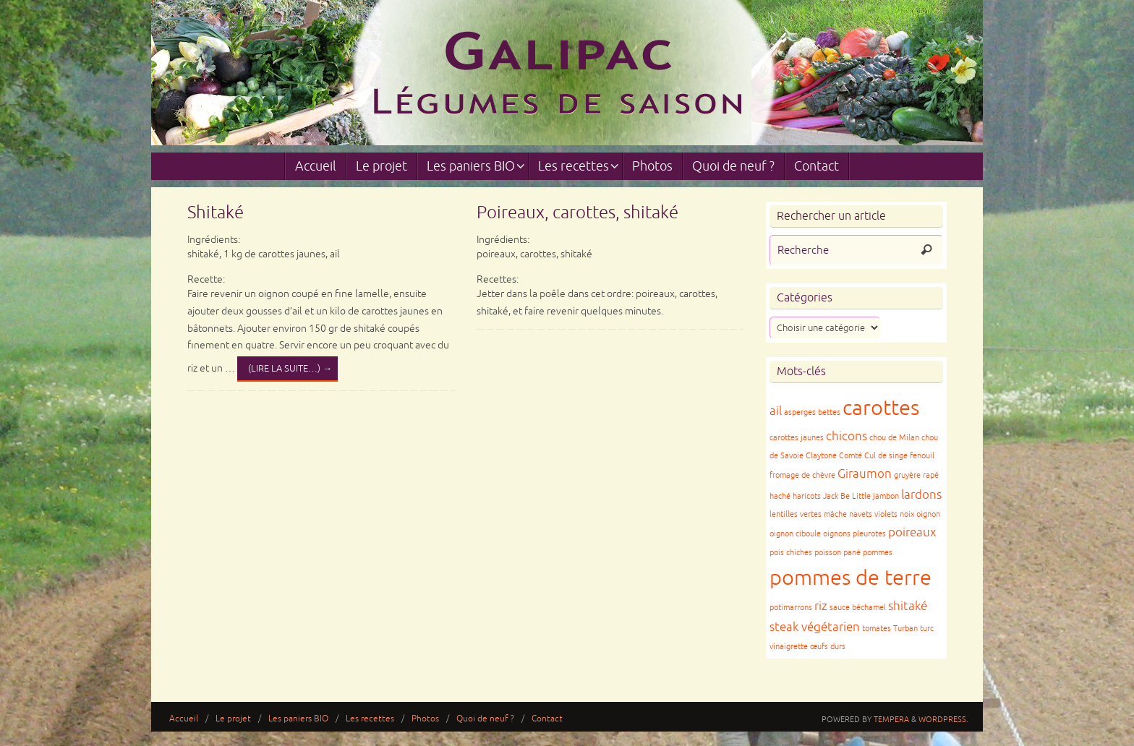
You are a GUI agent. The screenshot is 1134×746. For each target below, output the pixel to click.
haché (780, 496)
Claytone (821, 455)
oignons (836, 534)
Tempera (891, 719)
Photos (425, 718)
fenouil (922, 455)
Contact (547, 718)
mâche (835, 514)
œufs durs (827, 646)
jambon (886, 496)
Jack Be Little (847, 496)
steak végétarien (815, 627)
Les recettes (370, 718)
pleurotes (869, 534)
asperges (800, 412)
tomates (876, 628)
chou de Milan (894, 437)
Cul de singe (886, 455)
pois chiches (791, 552)
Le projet (233, 718)
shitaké (907, 606)
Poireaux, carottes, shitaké (577, 212)
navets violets (873, 514)
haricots (807, 496)
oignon (928, 514)
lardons (921, 494)
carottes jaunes (797, 437)
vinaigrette (789, 646)
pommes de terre (851, 578)
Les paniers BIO (298, 718)
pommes (877, 552)
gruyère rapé (916, 475)
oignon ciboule (795, 534)
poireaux (912, 532)
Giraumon (864, 473)
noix (907, 514)
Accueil (183, 718)
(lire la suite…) (290, 368)
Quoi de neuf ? (485, 718)
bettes (829, 412)
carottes (881, 408)
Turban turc (913, 628)
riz (820, 606)
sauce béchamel (858, 607)
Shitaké (215, 212)
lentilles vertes (796, 514)
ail (776, 411)
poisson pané (837, 552)
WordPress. (943, 719)
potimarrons (791, 607)
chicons (846, 436)
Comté (850, 455)
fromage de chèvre (802, 475)
